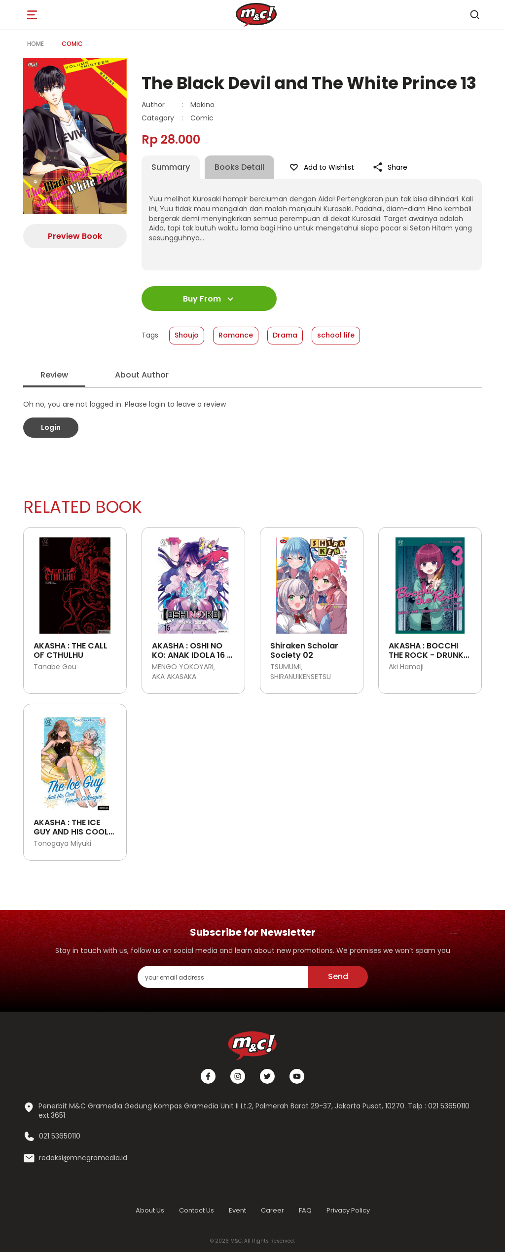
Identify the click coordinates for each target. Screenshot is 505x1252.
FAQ (305, 1210)
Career (272, 1210)
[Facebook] (208, 1076)
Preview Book (75, 236)
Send (338, 976)
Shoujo (187, 335)
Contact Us (196, 1210)
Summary (170, 167)
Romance (235, 335)
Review (54, 374)
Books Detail (239, 167)
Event (237, 1210)
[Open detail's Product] (75, 582)
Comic (72, 43)
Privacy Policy (348, 1210)
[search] (474, 14)
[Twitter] (267, 1076)
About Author (142, 374)
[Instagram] (237, 1076)
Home (35, 43)
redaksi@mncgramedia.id (83, 1158)
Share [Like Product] (389, 167)
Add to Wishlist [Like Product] (321, 167)
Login (51, 427)
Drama (285, 335)
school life (336, 335)
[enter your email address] (223, 977)
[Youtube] (296, 1076)
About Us (150, 1210)
